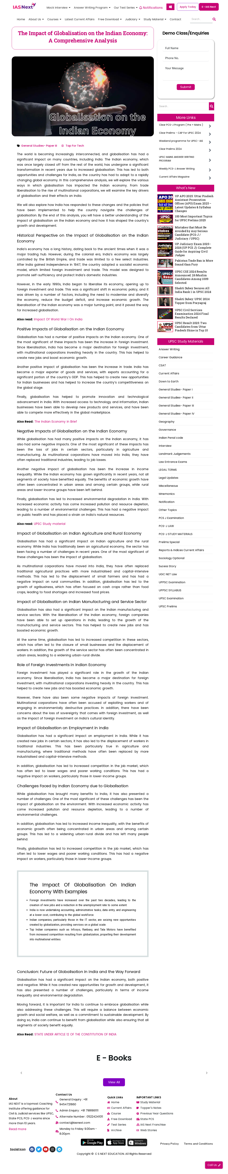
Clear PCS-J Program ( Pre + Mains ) (181, 125)
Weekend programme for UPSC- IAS (181, 141)
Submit (185, 87)
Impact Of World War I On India (58, 319)
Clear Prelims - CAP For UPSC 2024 (180, 133)
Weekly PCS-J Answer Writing (177, 168)
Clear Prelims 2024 (170, 149)
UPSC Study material (49, 524)
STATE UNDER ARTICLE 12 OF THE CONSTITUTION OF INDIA (75, 1034)
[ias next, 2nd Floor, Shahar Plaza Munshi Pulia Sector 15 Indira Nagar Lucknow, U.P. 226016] (200, 1116)
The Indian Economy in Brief (55, 421)
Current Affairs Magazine (174, 176)
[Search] (201, 19)
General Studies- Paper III (39, 146)
